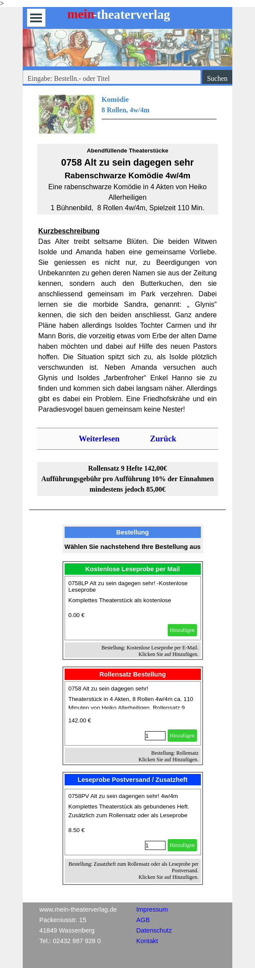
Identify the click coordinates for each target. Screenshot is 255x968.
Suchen (217, 78)
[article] (133, 608)
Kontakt (147, 940)
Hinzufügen (182, 630)
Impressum (152, 909)
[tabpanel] (127, 114)
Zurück (163, 438)
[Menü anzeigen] (36, 18)
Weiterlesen (99, 438)
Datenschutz (154, 930)
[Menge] (155, 735)
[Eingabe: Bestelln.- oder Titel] (112, 78)
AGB (143, 919)
